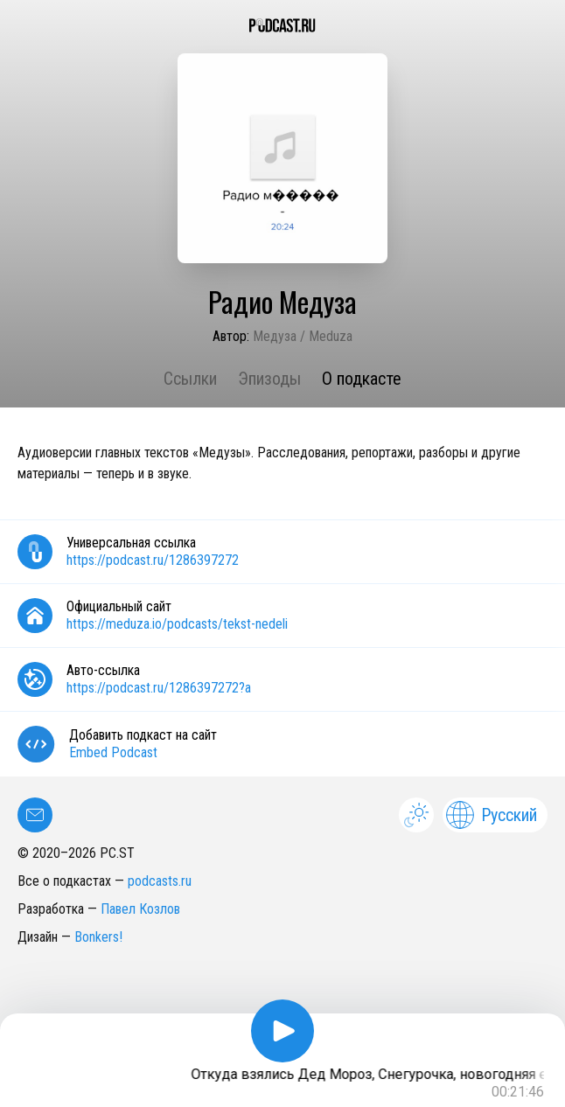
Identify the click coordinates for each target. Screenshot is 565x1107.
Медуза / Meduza (302, 336)
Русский (491, 815)
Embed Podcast (113, 752)
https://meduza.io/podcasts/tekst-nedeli (177, 624)
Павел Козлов (140, 909)
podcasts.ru (160, 881)
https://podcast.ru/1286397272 (152, 560)
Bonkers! (98, 937)
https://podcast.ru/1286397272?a (158, 687)
